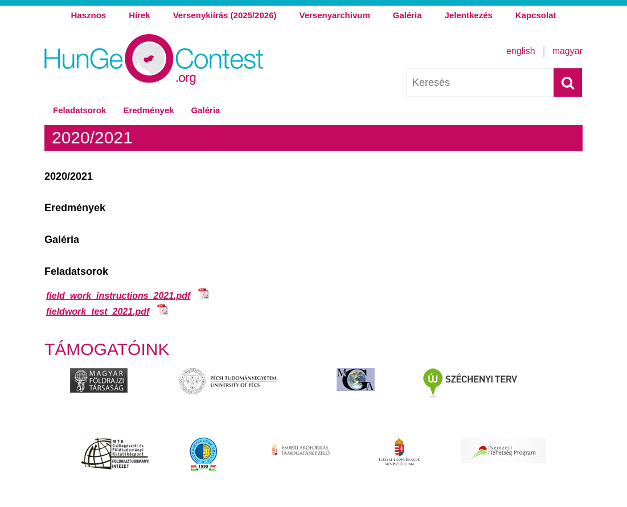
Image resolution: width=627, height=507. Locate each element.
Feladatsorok (79, 110)
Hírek (139, 15)
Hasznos (88, 15)
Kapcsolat (535, 15)
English (520, 51)
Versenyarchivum (334, 15)
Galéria (407, 15)
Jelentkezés (469, 15)
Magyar (567, 51)
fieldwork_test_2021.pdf (97, 311)
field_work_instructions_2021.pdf (118, 295)
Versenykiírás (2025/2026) (225, 15)
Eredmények (148, 110)
